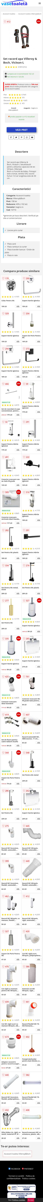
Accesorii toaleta (9, 14)
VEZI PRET (21, 129)
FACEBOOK (14, 1169)
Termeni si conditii (16, 1176)
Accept (31, 1200)
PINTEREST (27, 1169)
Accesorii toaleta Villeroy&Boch (30, 14)
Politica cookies (28, 1178)
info (18, 306)
